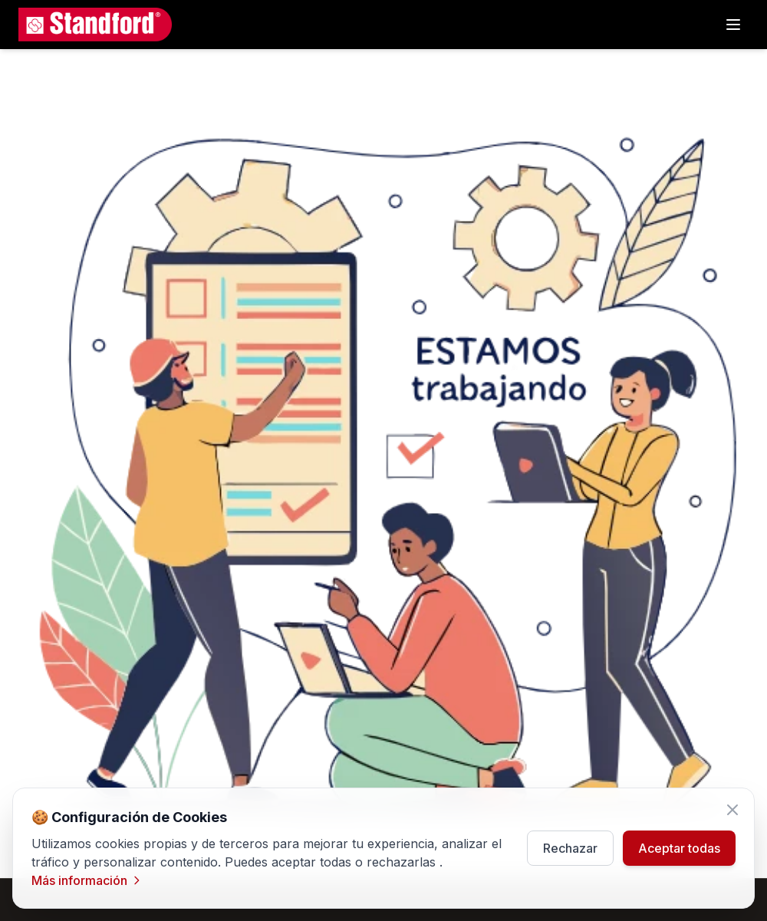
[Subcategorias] (733, 24)
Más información (87, 880)
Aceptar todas (679, 848)
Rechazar (570, 848)
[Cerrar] (732, 810)
